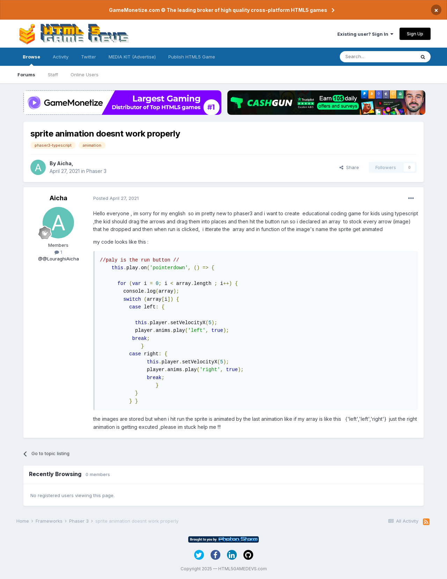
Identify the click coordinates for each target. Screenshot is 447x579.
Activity (60, 57)
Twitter (88, 57)
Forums (26, 74)
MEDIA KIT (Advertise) (132, 57)
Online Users (84, 74)
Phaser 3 (96, 171)
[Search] (377, 56)
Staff (53, 74)
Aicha (64, 163)
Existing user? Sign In (365, 34)
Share (349, 167)
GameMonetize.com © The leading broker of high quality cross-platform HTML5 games (218, 10)
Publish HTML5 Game (191, 57)
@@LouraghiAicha (58, 258)
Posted (116, 198)
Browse (31, 60)
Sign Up (415, 33)
